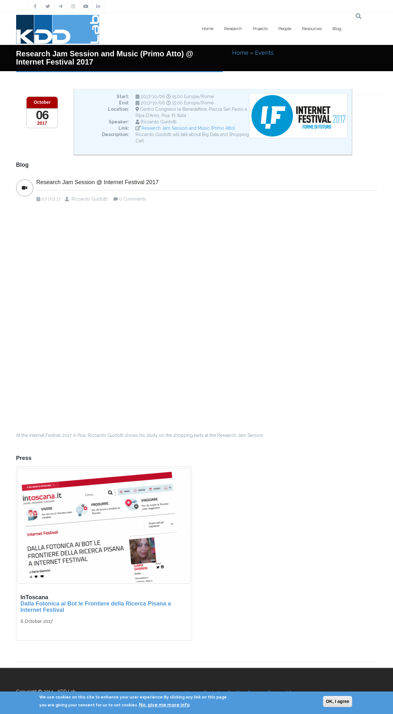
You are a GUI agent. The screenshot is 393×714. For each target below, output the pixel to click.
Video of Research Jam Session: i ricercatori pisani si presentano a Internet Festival (196, 319)
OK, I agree (337, 701)
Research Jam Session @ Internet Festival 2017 (97, 182)
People (284, 28)
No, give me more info (164, 704)
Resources (312, 28)
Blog (337, 28)
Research (233, 28)
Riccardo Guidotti (89, 199)
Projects (260, 28)
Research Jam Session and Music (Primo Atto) (188, 128)
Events (264, 52)
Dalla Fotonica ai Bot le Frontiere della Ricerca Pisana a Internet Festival (96, 606)
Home (207, 28)
